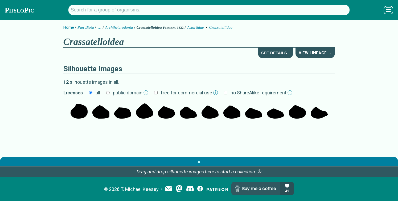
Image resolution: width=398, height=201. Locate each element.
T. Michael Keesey (140, 189)
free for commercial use (189, 92)
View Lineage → (315, 53)
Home (68, 27)
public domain (130, 92)
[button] (259, 171)
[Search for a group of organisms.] (209, 10)
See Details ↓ (275, 53)
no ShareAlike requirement (261, 92)
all (98, 92)
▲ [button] (199, 161)
